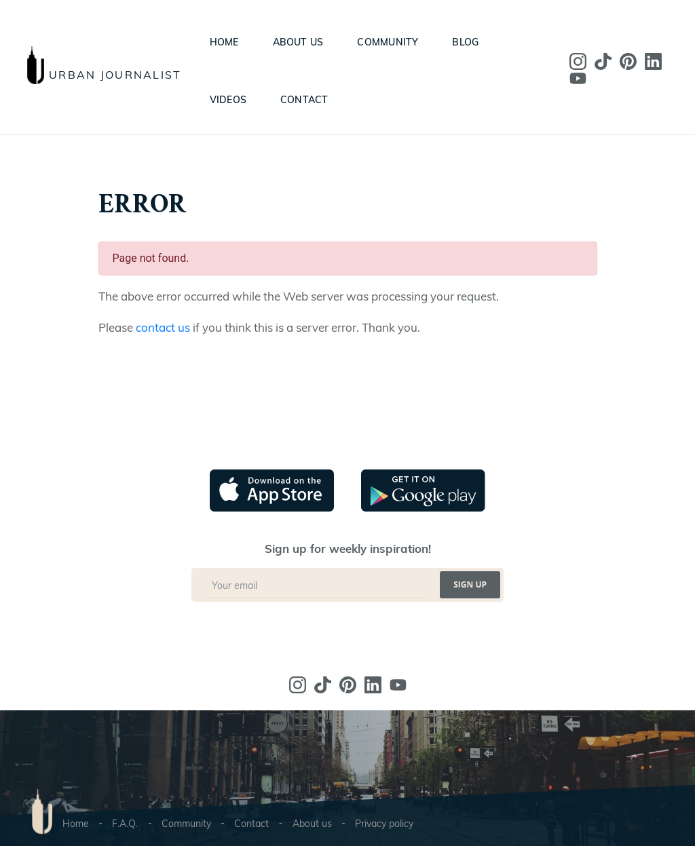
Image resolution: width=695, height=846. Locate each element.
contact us (163, 327)
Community (387, 42)
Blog (465, 42)
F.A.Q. (125, 824)
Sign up (470, 584)
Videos (228, 100)
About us (298, 42)
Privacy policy (384, 824)
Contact (304, 100)
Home (224, 42)
